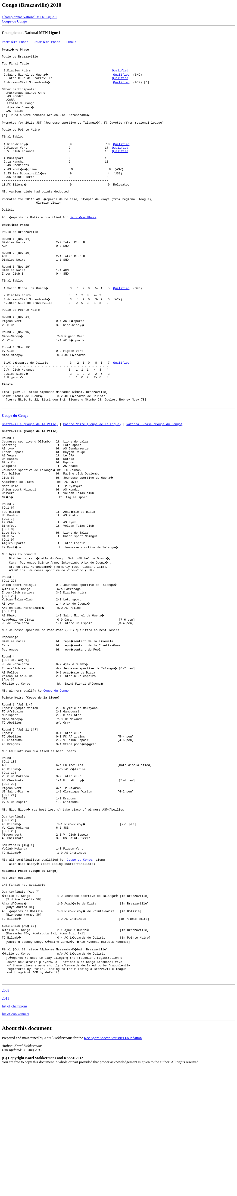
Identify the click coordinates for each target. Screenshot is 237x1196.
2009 (5, 1118)
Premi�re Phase (15, 42)
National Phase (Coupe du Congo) (154, 477)
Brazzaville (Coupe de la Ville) (30, 477)
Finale (72, 42)
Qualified (120, 75)
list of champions (14, 1134)
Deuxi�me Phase (47, 42)
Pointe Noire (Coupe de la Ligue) (92, 477)
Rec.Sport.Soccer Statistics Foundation (113, 1166)
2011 (5, 1126)
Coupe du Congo (14, 21)
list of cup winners (15, 1142)
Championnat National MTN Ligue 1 (29, 17)
